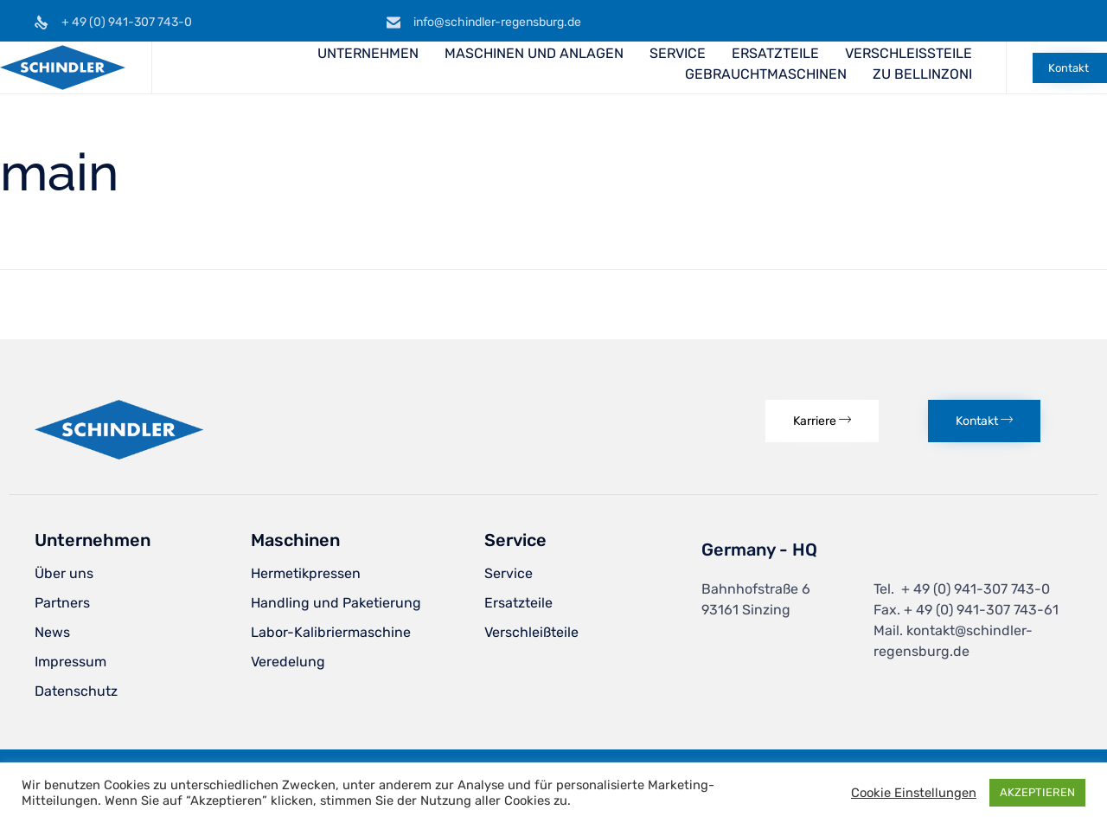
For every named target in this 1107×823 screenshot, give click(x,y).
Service (508, 573)
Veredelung (288, 661)
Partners (62, 603)
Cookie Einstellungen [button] (913, 792)
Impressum (70, 661)
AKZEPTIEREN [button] (1037, 792)
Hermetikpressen (306, 573)
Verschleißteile (531, 632)
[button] (1070, 68)
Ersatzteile (518, 603)
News (52, 632)
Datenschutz (76, 691)
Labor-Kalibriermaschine (331, 632)
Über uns (64, 573)
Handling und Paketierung (336, 603)
